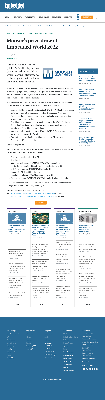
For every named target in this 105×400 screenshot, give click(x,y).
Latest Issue (48, 334)
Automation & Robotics (44, 33)
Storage (9, 355)
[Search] (97, 15)
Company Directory (76, 26)
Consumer (56, 17)
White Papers (51, 26)
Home (9, 33)
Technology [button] (10, 26)
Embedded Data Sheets (70, 337)
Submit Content (88, 358)
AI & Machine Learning (13, 334)
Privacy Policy (87, 365)
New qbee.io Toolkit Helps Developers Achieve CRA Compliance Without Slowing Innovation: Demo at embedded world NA (40, 249)
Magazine (48, 331)
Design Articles (68, 343)
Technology (11, 331)
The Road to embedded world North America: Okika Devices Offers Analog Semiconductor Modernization (64, 274)
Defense (29, 349)
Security (9, 349)
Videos (40, 26)
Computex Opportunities (89, 339)
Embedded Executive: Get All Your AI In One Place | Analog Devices (63, 245)
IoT (8, 337)
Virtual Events (67, 361)
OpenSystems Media (55, 379)
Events (65, 367)
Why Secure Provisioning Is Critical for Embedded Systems (40, 278)
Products (21, 26)
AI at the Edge (49, 357)
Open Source (11, 340)
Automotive (30, 17)
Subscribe (87, 17)
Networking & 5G (31, 346)
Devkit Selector (68, 355)
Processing (10, 346)
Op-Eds (65, 346)
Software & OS (11, 352)
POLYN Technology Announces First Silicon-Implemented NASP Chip (16, 254)
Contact (85, 362)
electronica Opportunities (90, 342)
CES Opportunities (87, 345)
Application (17, 33)
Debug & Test (11, 358)
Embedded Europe (50, 354)
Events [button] (63, 26)
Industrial (17, 17)
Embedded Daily (49, 351)
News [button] (7, 17)
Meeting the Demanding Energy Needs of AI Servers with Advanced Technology (87, 247)
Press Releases (68, 352)
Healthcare (44, 17)
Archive (47, 337)
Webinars (68, 17)
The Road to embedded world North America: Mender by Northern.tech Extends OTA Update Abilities (63, 290)
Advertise (86, 331)
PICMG (65, 334)
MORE (17, 304)
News (65, 349)
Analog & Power (11, 343)
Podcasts (31, 26)
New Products (67, 358)
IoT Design (48, 348)
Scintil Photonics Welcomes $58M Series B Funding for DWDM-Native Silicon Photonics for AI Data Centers (87, 261)
